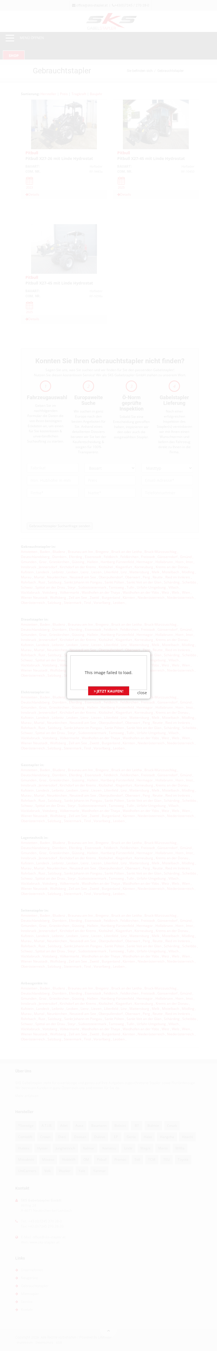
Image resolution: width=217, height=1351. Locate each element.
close (142, 660)
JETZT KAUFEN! (108, 658)
